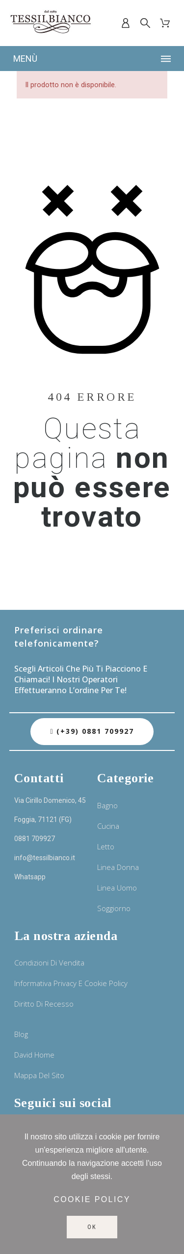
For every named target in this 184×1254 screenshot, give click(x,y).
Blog (21, 1034)
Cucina (108, 826)
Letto (105, 846)
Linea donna (118, 867)
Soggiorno (114, 908)
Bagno (107, 805)
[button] (91, 731)
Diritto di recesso (44, 1004)
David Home (34, 1055)
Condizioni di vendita (49, 962)
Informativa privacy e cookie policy (71, 983)
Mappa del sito (39, 1075)
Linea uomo (117, 887)
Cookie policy (92, 1199)
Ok (92, 1227)
